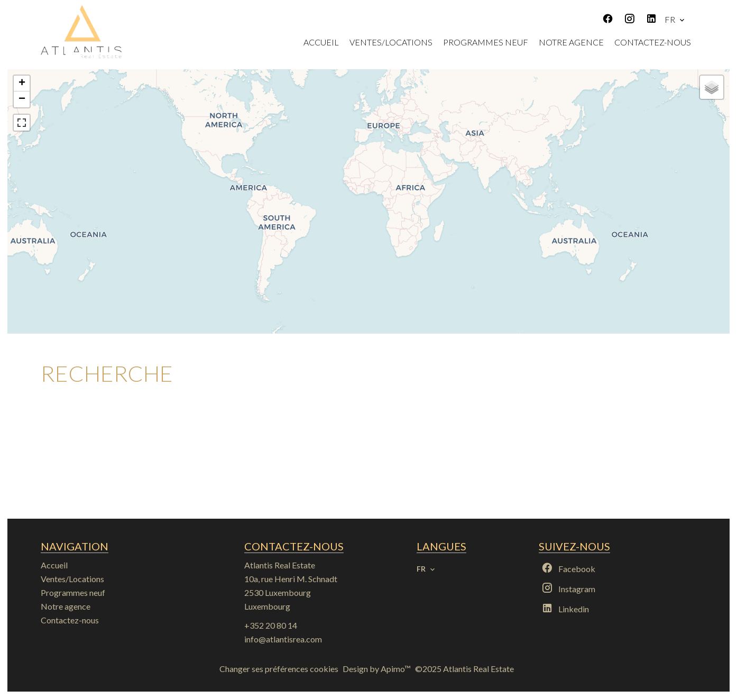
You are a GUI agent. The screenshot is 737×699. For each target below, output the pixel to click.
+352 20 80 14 (270, 625)
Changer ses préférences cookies (278, 669)
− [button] (22, 99)
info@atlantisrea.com (283, 639)
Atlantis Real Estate (279, 565)
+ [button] (22, 83)
